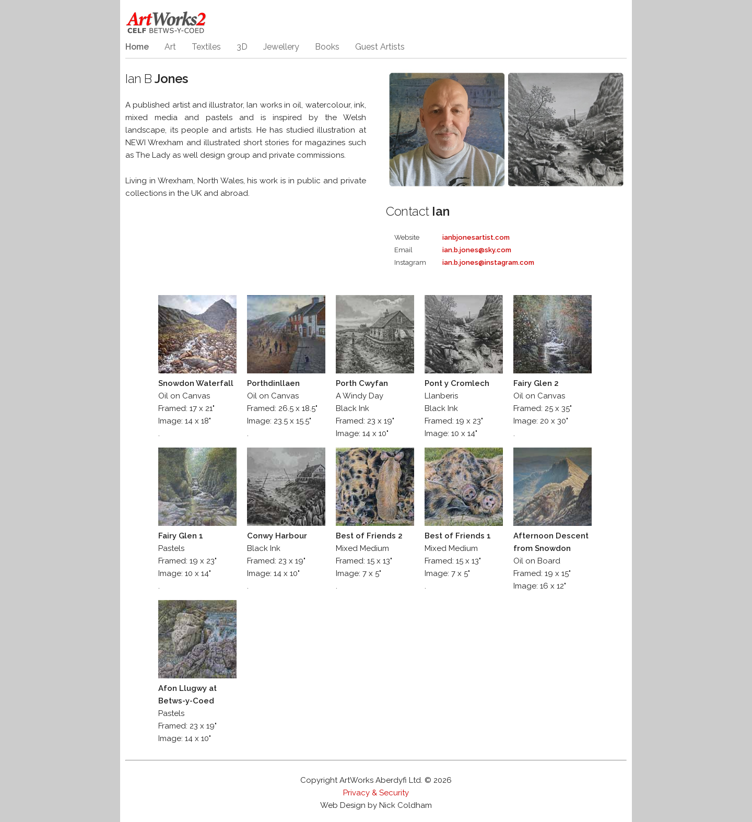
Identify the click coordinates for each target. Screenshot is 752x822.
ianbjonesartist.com (476, 237)
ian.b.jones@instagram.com (488, 262)
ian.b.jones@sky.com (476, 250)
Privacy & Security (376, 792)
